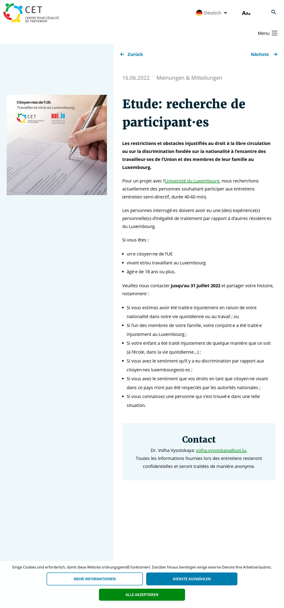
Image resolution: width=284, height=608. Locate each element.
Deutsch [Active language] (211, 13)
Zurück (131, 54)
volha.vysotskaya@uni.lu (221, 450)
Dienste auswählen (192, 578)
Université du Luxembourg (192, 181)
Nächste (264, 54)
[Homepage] (31, 12)
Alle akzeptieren (142, 594)
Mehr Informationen (95, 578)
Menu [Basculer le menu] (264, 33)
